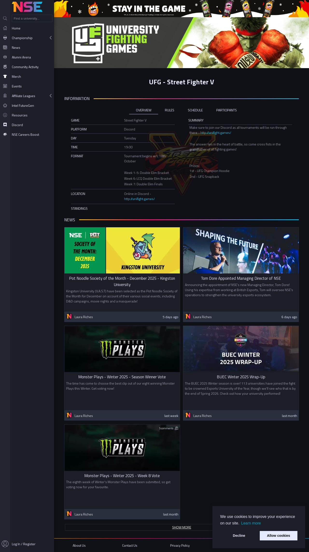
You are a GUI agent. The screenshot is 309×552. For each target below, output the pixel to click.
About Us (79, 545)
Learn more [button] (251, 523)
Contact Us (129, 545)
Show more (181, 527)
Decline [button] (239, 536)
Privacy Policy (180, 545)
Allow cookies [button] (278, 536)
